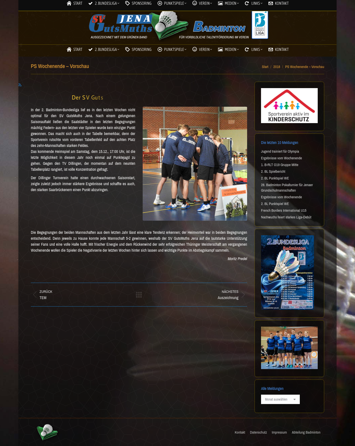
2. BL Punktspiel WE (275, 178)
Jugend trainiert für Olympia (280, 151)
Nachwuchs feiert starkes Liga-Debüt (286, 217)
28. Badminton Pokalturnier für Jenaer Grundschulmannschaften (287, 187)
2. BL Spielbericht (273, 171)
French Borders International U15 (284, 210)
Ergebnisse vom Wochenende (281, 158)
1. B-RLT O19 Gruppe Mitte (279, 164)
